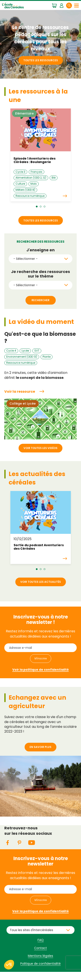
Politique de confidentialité (40, 963)
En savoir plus (40, 747)
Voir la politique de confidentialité (40, 669)
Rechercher (71, 5)
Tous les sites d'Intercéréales (31, 930)
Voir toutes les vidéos (40, 448)
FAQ (41, 940)
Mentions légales (40, 956)
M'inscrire (41, 658)
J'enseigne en (40, 250)
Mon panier (54, 5)
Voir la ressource (19, 391)
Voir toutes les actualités (40, 582)
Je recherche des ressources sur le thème (40, 274)
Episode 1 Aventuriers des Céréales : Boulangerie (35, 160)
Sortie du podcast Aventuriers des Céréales (39, 546)
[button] (37, 206)
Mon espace (61, 5)
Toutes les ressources (40, 60)
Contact (40, 948)
